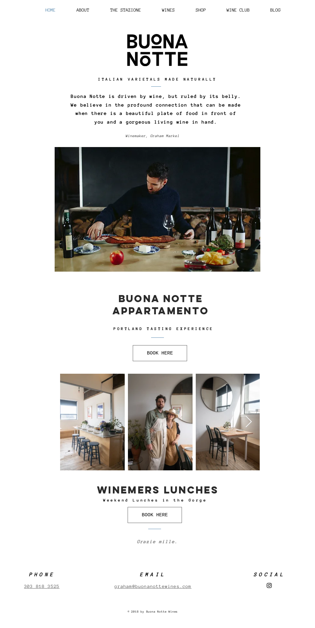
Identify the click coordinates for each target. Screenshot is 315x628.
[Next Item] (248, 422)
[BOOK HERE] (160, 353)
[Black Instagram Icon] (269, 585)
